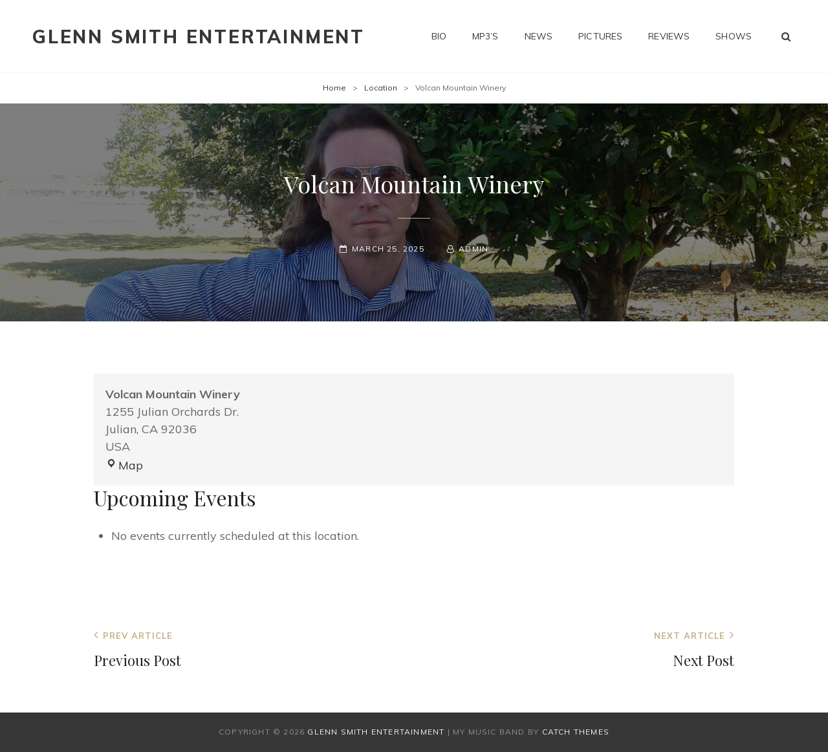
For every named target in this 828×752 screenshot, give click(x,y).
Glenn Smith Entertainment (198, 36)
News (539, 36)
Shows (733, 36)
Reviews (669, 36)
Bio (438, 36)
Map (124, 465)
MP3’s (485, 36)
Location (380, 87)
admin (473, 248)
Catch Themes (575, 731)
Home (334, 87)
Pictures (600, 36)
